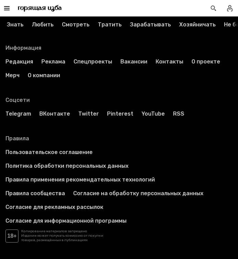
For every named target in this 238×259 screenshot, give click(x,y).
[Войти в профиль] (230, 8)
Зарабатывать (150, 24)
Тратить (110, 24)
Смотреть (76, 24)
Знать (15, 24)
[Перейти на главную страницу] (40, 8)
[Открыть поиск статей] (213, 8)
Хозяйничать (197, 24)
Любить (43, 24)
